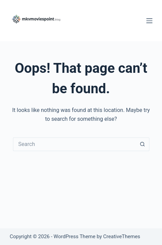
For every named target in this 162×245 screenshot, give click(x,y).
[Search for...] (74, 144)
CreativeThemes (122, 236)
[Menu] (149, 21)
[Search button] (142, 144)
